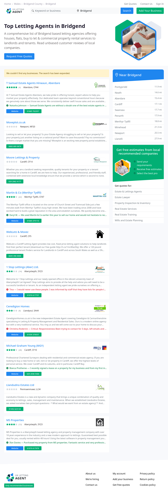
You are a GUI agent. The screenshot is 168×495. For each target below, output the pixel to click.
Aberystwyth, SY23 (33, 271)
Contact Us (146, 3)
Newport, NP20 (27, 126)
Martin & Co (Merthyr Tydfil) (23, 192)
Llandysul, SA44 (31, 310)
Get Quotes (130, 3)
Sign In (160, 3)
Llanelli (138, 138)
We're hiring (92, 479)
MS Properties (15, 420)
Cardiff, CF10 (30, 349)
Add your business (123, 479)
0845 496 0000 (15, 256)
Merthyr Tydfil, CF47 (34, 196)
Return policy (147, 479)
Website (14, 111)
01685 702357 (33, 111)
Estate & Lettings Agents (128, 191)
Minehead (138, 127)
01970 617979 (33, 448)
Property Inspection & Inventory (132, 203)
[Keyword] (52, 11)
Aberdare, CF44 (30, 87)
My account (119, 473)
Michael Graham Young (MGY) (25, 345)
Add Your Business (150, 10)
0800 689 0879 (15, 146)
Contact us (91, 484)
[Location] (98, 11)
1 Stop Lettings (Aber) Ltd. (22, 267)
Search (127, 10)
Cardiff (138, 104)
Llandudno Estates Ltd (20, 385)
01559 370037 (33, 334)
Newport (138, 133)
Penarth (138, 115)
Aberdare (138, 98)
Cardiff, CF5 (25, 236)
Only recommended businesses (19, 485)
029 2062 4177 (15, 181)
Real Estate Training (126, 214)
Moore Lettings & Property (23, 157)
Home (7, 3)
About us (91, 473)
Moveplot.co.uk (16, 122)
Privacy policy (147, 473)
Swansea (138, 110)
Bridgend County (33, 3)
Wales (17, 3)
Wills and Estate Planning (129, 220)
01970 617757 (33, 295)
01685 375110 (33, 221)
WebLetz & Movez (17, 232)
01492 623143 (15, 409)
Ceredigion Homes (18, 306)
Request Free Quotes (19, 56)
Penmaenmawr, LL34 (30, 389)
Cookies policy (148, 484)
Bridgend (51, 3)
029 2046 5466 (33, 374)
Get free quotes (121, 484)
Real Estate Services (126, 208)
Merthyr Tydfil (138, 121)
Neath (138, 92)
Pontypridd (138, 86)
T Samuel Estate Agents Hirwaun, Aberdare (33, 83)
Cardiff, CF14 (26, 161)
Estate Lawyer (122, 197)
